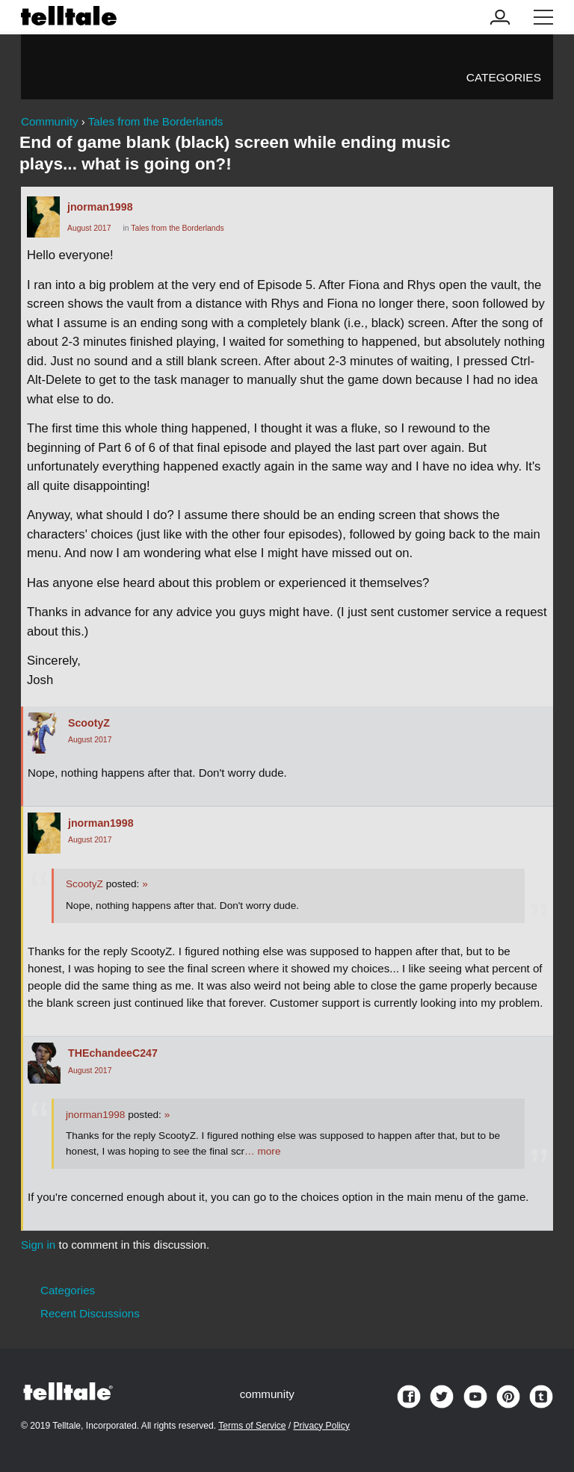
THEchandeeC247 (113, 1053)
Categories (503, 77)
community (267, 1394)
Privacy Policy (322, 1425)
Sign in (38, 1244)
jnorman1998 (100, 207)
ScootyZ (89, 723)
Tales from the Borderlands (177, 228)
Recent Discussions (90, 1313)
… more (262, 1151)
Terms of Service (252, 1425)
